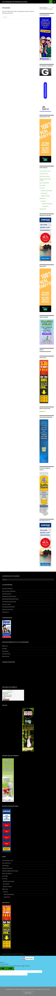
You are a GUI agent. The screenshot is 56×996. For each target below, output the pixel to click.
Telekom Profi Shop (45, 195)
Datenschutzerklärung (47, 203)
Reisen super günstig (44, 182)
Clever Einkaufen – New (45, 171)
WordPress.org (5, 656)
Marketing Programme (45, 176)
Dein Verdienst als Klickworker (9, 601)
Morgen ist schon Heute (7, 609)
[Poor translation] (10, 968)
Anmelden (4, 648)
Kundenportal (45, 206)
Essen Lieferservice (44, 173)
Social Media (42, 185)
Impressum (43, 201)
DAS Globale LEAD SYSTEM (8, 606)
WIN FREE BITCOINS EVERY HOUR (10, 599)
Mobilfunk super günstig (46, 190)
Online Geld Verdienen (7, 588)
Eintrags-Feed (5, 651)
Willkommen (42, 198)
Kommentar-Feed (6, 653)
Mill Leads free (5, 612)
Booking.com (42, 411)
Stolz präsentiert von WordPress (18, 954)
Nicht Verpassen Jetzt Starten (8, 591)
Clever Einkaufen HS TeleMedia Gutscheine (14, 2)
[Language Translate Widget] (46, 7)
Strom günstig (44, 193)
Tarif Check (42, 188)
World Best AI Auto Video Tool (9, 596)
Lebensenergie (43, 208)
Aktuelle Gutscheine (6, 593)
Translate (48, 9)
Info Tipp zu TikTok (6, 604)
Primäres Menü (54, 1)
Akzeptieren (28, 992)
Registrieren (5, 646)
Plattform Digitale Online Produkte (10, 870)
